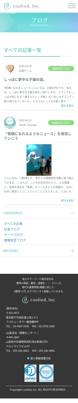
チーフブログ (13, 234)
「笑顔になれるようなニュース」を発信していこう (37, 136)
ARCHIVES (11, 250)
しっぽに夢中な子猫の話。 (25, 79)
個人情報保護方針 (40, 358)
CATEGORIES (13, 212)
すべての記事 (13, 223)
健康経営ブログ (15, 240)
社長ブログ (12, 229)
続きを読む (67, 105)
